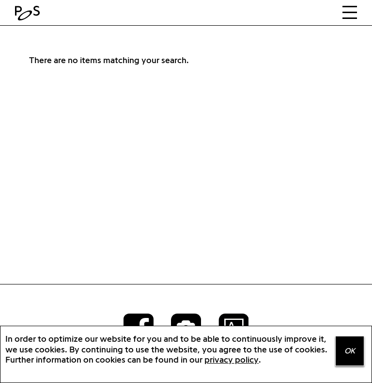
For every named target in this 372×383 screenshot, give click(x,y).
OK (349, 350)
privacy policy (231, 359)
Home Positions (29, 13)
